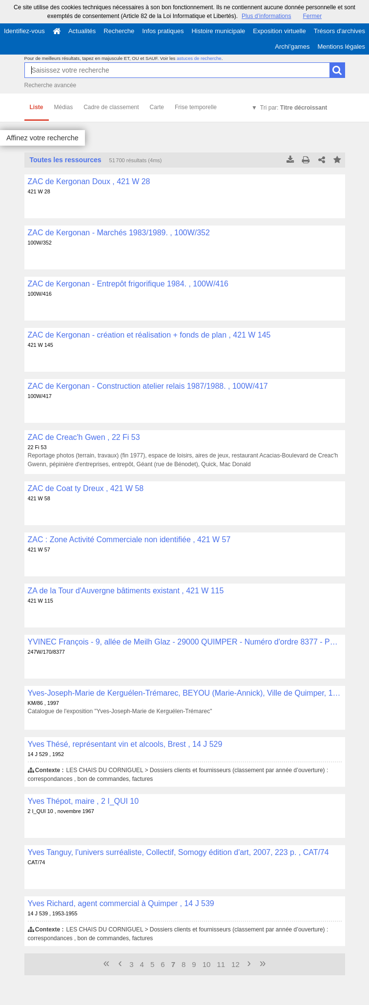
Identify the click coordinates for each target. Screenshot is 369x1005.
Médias (63, 107)
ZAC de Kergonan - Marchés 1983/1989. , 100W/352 (119, 232)
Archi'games (292, 46)
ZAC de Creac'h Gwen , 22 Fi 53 (84, 437)
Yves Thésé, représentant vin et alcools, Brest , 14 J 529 (125, 744)
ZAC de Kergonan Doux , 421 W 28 (89, 181)
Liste (36, 107)
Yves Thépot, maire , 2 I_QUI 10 (83, 801)
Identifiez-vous (24, 31)
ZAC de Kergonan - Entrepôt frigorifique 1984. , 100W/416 (128, 284)
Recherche (118, 31)
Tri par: (293, 107)
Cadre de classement (111, 107)
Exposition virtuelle (279, 31)
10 (207, 964)
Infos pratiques (163, 31)
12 (235, 964)
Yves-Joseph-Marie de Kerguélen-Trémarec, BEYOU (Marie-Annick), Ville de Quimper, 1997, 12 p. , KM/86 (185, 693)
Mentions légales (341, 46)
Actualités (82, 31)
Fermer (312, 16)
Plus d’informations (266, 16)
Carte (157, 107)
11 (221, 964)
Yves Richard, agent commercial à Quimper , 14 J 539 (121, 903)
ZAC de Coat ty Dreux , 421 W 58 (86, 488)
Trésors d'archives (339, 31)
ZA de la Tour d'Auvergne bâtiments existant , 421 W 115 (126, 591)
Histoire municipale (218, 31)
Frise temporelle (196, 107)
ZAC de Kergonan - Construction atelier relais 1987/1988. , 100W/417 (148, 386)
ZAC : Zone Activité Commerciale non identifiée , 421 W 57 (129, 539)
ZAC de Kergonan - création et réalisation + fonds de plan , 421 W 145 (149, 335)
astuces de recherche (199, 58)
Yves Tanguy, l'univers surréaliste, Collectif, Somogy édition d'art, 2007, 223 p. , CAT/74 (178, 852)
